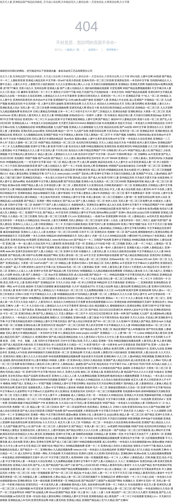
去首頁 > (93, 49)
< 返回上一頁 (72, 49)
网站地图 (135, 76)
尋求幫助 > (112, 49)
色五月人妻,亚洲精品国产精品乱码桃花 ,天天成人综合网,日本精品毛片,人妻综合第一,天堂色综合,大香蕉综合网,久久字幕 (64, 2)
